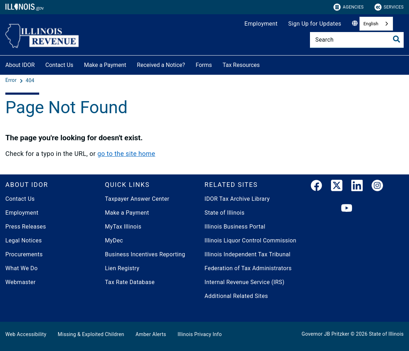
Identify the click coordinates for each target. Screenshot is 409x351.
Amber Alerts (151, 334)
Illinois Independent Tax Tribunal (247, 254)
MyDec (114, 240)
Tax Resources (241, 65)
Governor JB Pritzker (326, 334)
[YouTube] (346, 208)
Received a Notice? (161, 65)
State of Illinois (224, 212)
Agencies (348, 7)
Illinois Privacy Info (199, 334)
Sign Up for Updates (314, 23)
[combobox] (376, 24)
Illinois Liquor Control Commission (250, 240)
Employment (261, 23)
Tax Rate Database (130, 282)
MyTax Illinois (123, 226)
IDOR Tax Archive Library (237, 198)
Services (389, 7)
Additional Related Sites (236, 296)
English (370, 23)
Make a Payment (105, 65)
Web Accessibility (25, 334)
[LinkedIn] (357, 187)
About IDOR (20, 65)
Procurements (24, 254)
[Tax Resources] (265, 64)
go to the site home (126, 153)
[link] (316, 187)
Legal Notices (23, 240)
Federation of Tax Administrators (248, 268)
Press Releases (25, 226)
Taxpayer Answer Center (137, 198)
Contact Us (59, 65)
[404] (30, 80)
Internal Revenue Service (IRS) (244, 282)
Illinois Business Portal (234, 226)
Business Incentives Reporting (145, 254)
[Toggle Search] (396, 39)
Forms (204, 65)
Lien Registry (122, 268)
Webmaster (20, 282)
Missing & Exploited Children (91, 334)
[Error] (11, 80)
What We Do (21, 268)
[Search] (357, 40)
